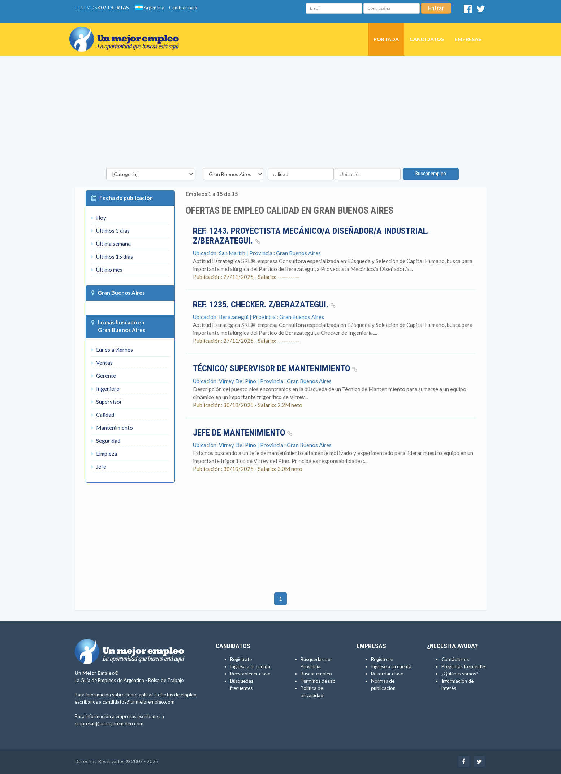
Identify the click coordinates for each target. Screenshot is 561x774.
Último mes (106, 269)
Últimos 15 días (112, 256)
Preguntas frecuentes (463, 666)
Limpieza (104, 453)
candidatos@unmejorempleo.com (138, 702)
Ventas (102, 362)
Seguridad (105, 440)
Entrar (436, 8)
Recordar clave (387, 674)
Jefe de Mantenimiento (242, 433)
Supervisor (106, 401)
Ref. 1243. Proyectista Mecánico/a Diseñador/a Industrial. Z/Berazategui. (311, 235)
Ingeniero (105, 388)
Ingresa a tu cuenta (250, 666)
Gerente (103, 375)
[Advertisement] (280, 113)
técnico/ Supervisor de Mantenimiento (275, 368)
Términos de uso (318, 681)
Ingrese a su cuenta (391, 666)
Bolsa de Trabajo (166, 680)
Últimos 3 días (110, 230)
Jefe (98, 466)
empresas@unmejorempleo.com (109, 723)
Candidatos (427, 39)
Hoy (98, 217)
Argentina (149, 7)
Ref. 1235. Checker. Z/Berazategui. (264, 304)
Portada (386, 39)
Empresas (468, 39)
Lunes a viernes (112, 349)
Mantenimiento (112, 427)
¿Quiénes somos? (459, 674)
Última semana (111, 243)
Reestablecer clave (250, 674)
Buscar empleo (430, 173)
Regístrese (382, 659)
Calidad (102, 414)
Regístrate (241, 659)
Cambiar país (183, 7)
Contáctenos (455, 659)
